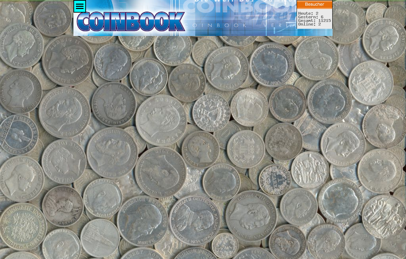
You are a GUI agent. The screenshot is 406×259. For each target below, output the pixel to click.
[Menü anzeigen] (79, 6)
